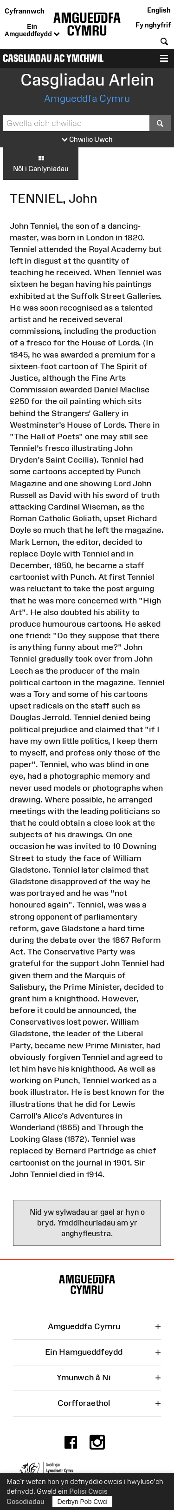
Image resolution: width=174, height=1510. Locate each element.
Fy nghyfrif (153, 25)
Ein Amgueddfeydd (32, 31)
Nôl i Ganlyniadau (41, 163)
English (159, 10)
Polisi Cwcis (88, 1491)
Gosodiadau (25, 1501)
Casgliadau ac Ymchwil (53, 58)
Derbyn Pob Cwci (83, 1501)
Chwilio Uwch (87, 139)
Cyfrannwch (25, 11)
